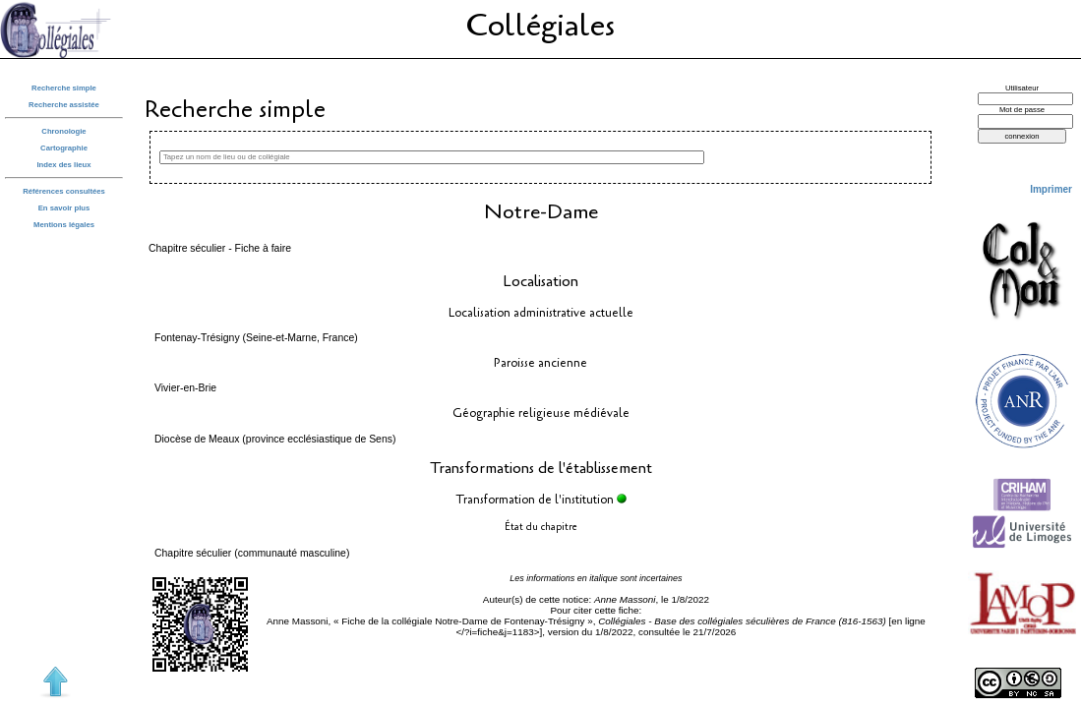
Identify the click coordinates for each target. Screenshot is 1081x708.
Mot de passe (1022, 109)
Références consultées (64, 191)
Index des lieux (63, 164)
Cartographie (64, 148)
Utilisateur (1022, 88)
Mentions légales (63, 224)
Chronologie (63, 131)
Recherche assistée (64, 104)
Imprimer (1051, 189)
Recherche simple (63, 88)
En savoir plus (64, 208)
